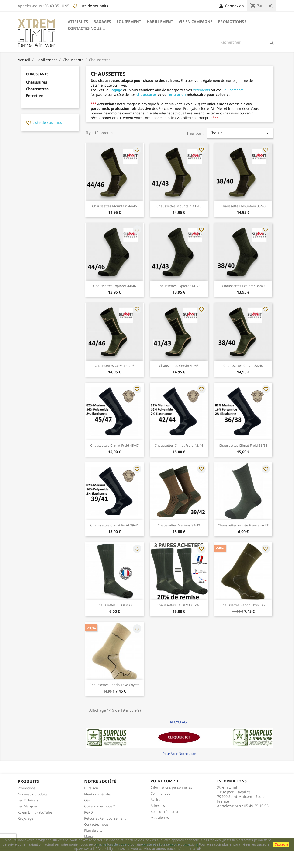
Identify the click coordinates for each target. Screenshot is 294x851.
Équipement (129, 21)
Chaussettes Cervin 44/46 (114, 365)
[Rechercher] (247, 42)
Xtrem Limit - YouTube (35, 812)
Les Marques (28, 806)
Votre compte (165, 781)
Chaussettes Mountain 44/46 (114, 206)
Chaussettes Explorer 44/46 (114, 286)
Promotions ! (232, 21)
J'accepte (281, 844)
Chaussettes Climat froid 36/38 (243, 445)
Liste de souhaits (90, 5)
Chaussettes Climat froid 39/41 (114, 525)
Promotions (26, 788)
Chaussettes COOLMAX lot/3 (179, 605)
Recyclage (25, 818)
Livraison (91, 788)
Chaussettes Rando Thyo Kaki (243, 605)
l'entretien (176, 94)
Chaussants (37, 74)
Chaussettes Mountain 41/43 (178, 206)
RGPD (88, 812)
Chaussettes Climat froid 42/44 (179, 445)
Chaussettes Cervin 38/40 (243, 365)
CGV (87, 800)
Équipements (232, 89)
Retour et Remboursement (105, 818)
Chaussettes (37, 89)
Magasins (91, 836)
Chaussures (36, 82)
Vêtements (201, 89)
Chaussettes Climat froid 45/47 (114, 445)
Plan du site (93, 830)
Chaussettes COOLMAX (114, 605)
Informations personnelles (171, 787)
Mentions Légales (98, 794)
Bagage (115, 89)
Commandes (160, 793)
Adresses (158, 805)
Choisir (240, 133)
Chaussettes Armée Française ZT (243, 525)
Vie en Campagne (195, 21)
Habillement (160, 21)
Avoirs (155, 799)
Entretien (34, 95)
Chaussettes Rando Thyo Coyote (114, 685)
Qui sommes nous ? (99, 806)
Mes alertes (160, 817)
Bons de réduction (165, 811)
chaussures (146, 94)
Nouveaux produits (33, 794)
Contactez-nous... (86, 28)
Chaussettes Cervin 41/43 (179, 365)
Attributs (78, 21)
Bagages (102, 21)
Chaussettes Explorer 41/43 (179, 286)
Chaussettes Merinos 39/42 (179, 525)
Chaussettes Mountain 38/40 (243, 206)
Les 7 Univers (28, 800)
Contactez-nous (96, 824)
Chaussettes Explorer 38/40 (243, 286)
